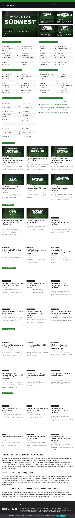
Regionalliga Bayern (5, 156)
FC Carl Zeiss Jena (55, 309)
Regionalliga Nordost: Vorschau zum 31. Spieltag (12, 312)
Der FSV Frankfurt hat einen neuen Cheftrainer (60, 374)
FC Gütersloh (60, 32)
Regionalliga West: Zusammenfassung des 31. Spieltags (54, 112)
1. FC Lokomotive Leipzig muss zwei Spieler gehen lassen (12, 284)
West (61, 5)
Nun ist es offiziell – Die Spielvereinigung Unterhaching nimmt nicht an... (61, 160)
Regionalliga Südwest (8, 29)
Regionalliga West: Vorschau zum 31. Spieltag (36, 437)
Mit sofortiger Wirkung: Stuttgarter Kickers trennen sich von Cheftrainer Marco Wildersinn (12, 376)
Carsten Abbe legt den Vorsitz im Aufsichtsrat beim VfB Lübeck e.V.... (12, 222)
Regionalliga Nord (30, 217)
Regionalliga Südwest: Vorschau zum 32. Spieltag (13, 346)
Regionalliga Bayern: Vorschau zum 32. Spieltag (37, 159)
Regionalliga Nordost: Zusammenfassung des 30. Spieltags (36, 313)
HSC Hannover (29, 247)
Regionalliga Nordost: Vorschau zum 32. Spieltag (37, 284)
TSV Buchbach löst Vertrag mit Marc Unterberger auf (12, 188)
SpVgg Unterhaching (55, 156)
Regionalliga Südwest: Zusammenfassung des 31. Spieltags (55, 109)
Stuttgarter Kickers (55, 342)
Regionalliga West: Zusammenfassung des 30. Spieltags (60, 438)
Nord (43, 5)
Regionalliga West (44, 19)
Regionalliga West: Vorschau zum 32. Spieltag (11, 409)
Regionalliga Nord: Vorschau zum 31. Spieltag (11, 251)
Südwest (56, 5)
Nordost (49, 5)
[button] (71, 5)
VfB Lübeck (4, 217)
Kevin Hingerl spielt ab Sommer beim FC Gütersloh (37, 409)
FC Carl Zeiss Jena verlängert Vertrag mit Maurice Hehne (61, 312)
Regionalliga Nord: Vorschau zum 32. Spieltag (36, 221)
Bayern (38, 5)
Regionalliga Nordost (30, 280)
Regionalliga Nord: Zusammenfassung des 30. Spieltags (60, 252)
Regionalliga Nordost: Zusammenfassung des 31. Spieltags (55, 107)
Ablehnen (63, 515)
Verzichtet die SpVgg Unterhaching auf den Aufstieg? (37, 188)
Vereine (67, 5)
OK (58, 515)
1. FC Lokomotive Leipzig (6, 280)
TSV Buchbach (4, 184)
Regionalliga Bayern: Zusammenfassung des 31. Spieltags (55, 102)
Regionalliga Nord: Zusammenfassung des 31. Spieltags (54, 104)
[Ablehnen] (73, 515)
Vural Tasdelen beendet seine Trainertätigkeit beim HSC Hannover (37, 252)
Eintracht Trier (61, 19)
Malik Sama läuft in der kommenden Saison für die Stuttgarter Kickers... (60, 347)
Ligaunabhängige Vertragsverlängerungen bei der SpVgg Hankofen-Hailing (12, 160)
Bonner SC (4, 434)
